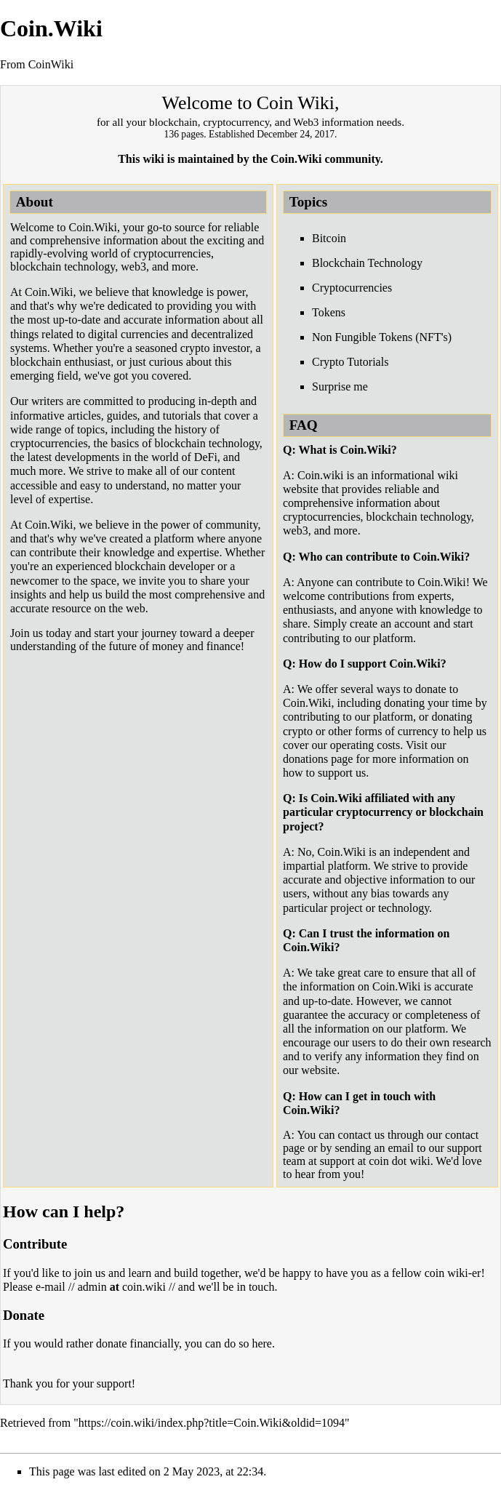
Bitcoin (329, 238)
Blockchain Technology (367, 263)
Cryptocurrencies (352, 287)
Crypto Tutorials (350, 362)
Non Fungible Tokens (362, 337)
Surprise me (340, 386)
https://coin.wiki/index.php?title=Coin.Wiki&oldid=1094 (212, 1423)
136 (171, 134)
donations (305, 759)
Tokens (328, 312)
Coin (275, 102)
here (262, 1343)
